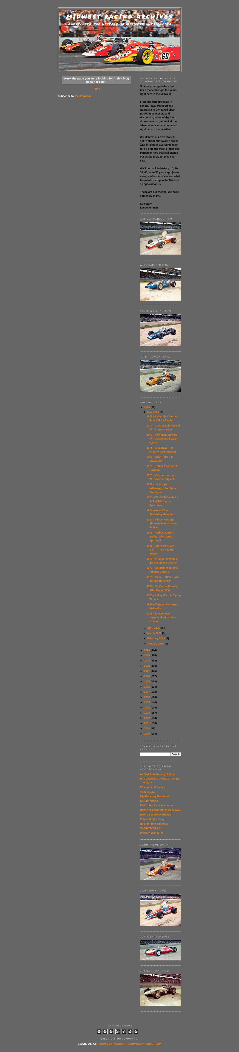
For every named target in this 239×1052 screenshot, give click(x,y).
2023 (147, 660)
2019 (147, 681)
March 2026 (154, 633)
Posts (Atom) (83, 96)
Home (96, 88)
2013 (147, 712)
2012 (147, 718)
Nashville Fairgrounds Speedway (160, 809)
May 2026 (153, 411)
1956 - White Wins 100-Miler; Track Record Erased (161, 549)
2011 (147, 723)
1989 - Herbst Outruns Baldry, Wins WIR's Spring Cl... (160, 536)
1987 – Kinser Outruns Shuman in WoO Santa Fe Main (162, 523)
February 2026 (156, 638)
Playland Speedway (152, 819)
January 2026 (155, 643)
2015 (147, 702)
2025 (147, 650)
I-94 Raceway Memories (154, 796)
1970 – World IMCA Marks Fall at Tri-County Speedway (162, 501)
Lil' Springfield (149, 800)
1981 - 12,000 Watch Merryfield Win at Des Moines (161, 617)
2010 (147, 728)
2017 (147, 691)
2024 (147, 655)
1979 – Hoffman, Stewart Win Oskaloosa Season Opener (162, 438)
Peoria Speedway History (155, 814)
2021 (147, 671)
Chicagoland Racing (152, 787)
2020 (147, 676)
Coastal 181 (147, 791)
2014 (147, 707)
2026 (147, 407)
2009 (147, 733)
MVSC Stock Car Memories (156, 805)
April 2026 (153, 627)
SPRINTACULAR (150, 828)
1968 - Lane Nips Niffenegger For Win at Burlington (162, 488)
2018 (147, 686)
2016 (147, 697)
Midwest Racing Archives (119, 16)
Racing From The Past (154, 823)
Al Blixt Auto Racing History (157, 774)
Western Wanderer (151, 832)
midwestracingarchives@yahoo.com (130, 1043)
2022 (147, 665)
